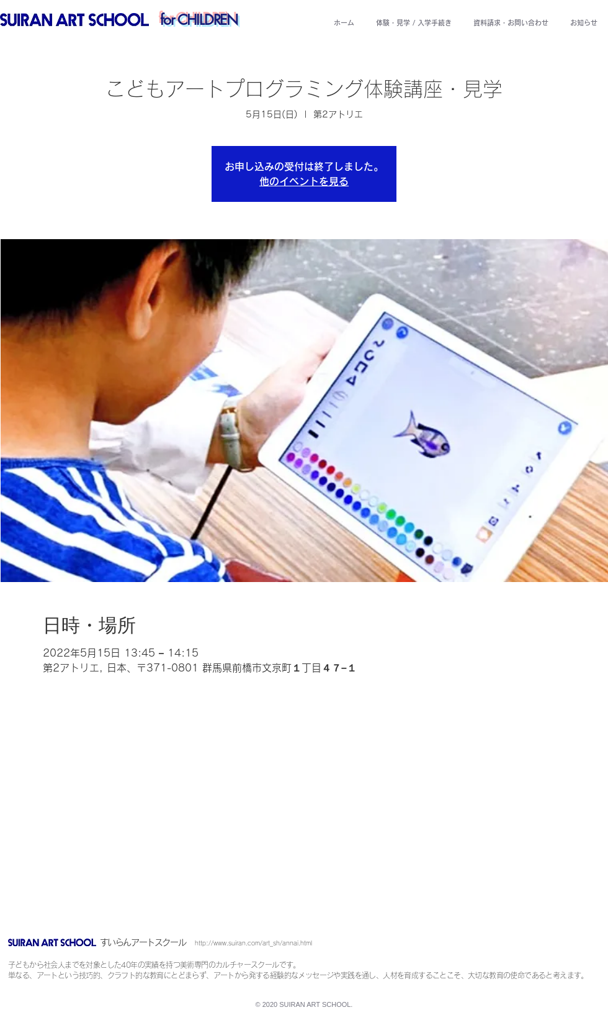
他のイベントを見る (304, 181)
